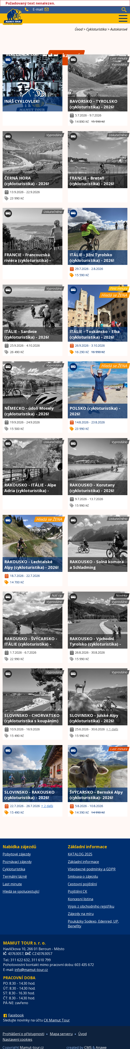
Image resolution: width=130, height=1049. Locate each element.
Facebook (16, 1015)
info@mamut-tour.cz (31, 969)
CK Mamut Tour (57, 1020)
